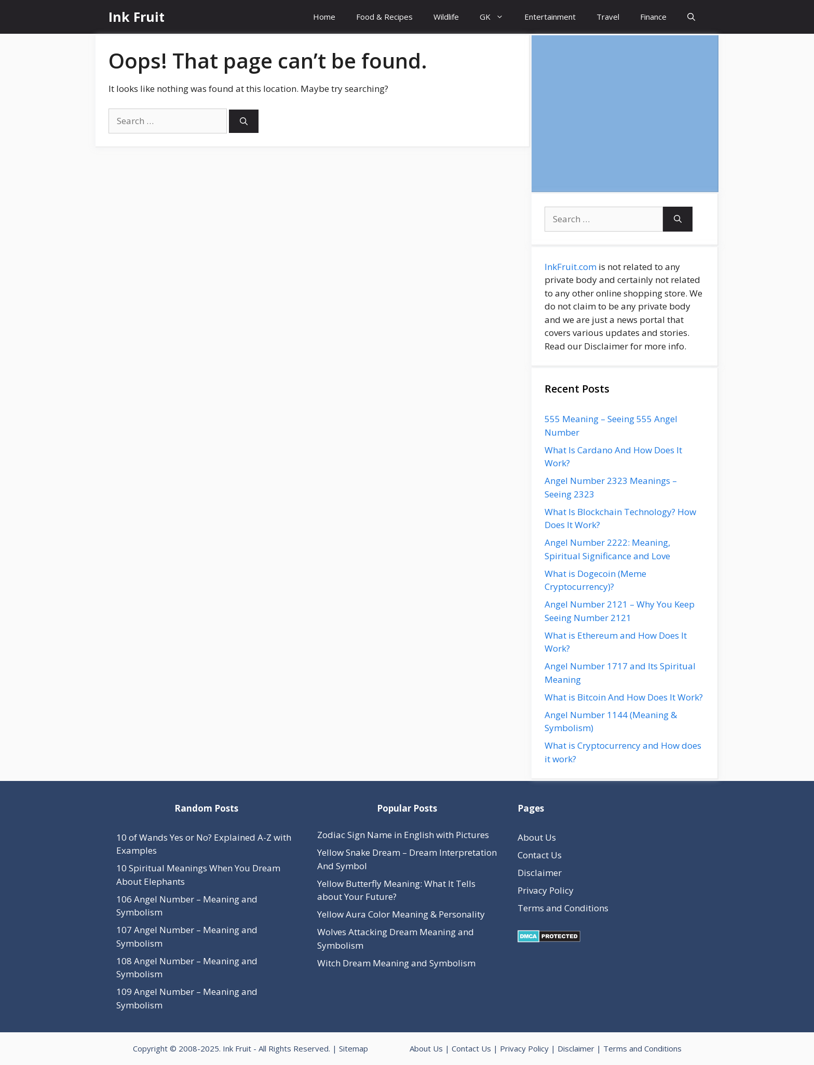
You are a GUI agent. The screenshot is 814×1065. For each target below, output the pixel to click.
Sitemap (353, 1048)
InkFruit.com (570, 267)
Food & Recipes (384, 16)
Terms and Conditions (563, 908)
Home (324, 16)
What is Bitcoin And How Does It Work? (624, 697)
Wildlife (446, 16)
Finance (653, 16)
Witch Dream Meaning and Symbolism (396, 963)
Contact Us (540, 855)
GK (497, 17)
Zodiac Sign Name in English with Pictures (403, 835)
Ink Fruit (136, 16)
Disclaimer (540, 873)
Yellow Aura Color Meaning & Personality (401, 914)
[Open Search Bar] (691, 17)
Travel (607, 16)
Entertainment (550, 16)
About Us (537, 837)
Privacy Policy (546, 890)
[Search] (244, 121)
